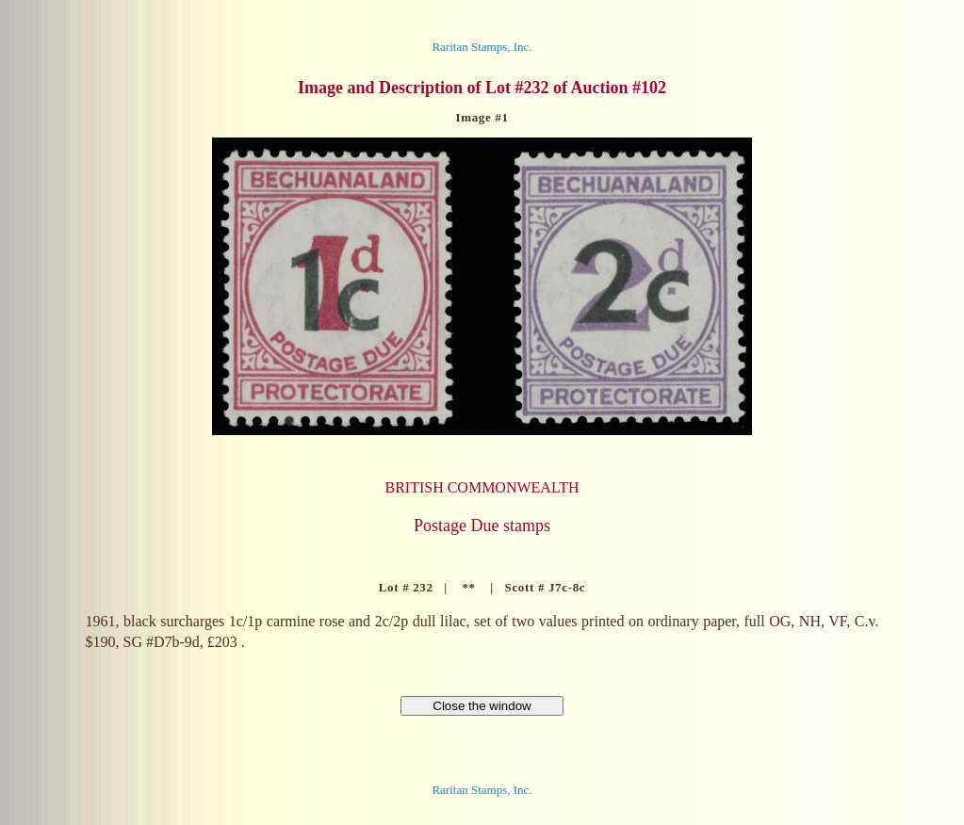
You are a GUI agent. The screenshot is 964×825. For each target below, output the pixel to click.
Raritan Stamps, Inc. (481, 47)
